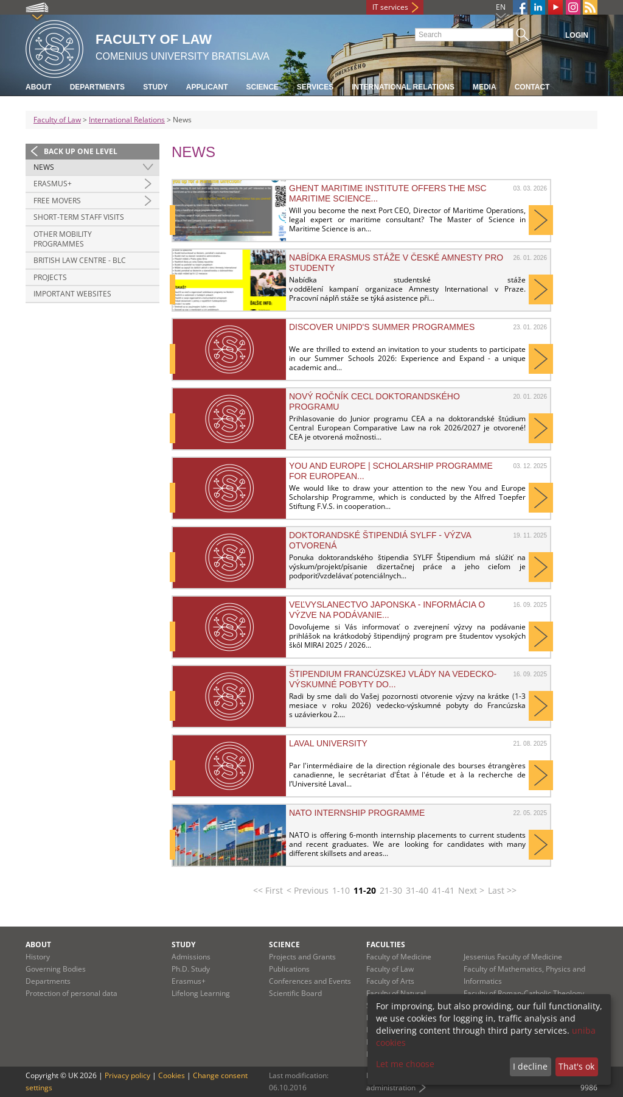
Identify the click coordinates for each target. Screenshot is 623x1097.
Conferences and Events (310, 981)
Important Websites (72, 294)
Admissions (191, 957)
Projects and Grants (302, 957)
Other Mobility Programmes (62, 239)
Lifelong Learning (201, 993)
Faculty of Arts (390, 981)
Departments (97, 87)
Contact (532, 87)
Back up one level (80, 151)
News (43, 167)
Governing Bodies (56, 969)
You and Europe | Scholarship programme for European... (391, 470)
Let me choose (405, 1064)
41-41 (443, 890)
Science (262, 87)
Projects (50, 277)
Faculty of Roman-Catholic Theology (524, 993)
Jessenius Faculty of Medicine (513, 957)
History (38, 957)
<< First (268, 890)
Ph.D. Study (191, 969)
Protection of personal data (71, 993)
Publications (289, 969)
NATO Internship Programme (357, 813)
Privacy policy (127, 1075)
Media (484, 87)
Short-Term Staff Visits (78, 217)
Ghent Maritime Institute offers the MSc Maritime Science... (388, 193)
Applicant (207, 87)
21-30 (391, 890)
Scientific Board (295, 993)
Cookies (171, 1075)
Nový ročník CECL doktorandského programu (374, 401)
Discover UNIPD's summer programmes (382, 327)
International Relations (403, 87)
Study (155, 87)
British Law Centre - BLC (79, 260)
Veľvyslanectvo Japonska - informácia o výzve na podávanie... (387, 609)
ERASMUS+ (52, 183)
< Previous (308, 890)
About (39, 87)
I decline (530, 1066)
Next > (471, 890)
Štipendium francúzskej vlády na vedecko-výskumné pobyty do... (392, 679)
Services (315, 87)
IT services (390, 7)
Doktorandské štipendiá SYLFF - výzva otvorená (380, 540)
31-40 (417, 890)
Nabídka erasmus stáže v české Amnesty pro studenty (396, 262)
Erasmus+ (189, 981)
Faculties (385, 944)
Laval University (328, 743)
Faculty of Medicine (398, 957)
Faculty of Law (57, 119)
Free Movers (57, 200)
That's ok (576, 1066)
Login (576, 35)
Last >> (502, 890)
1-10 (341, 890)
